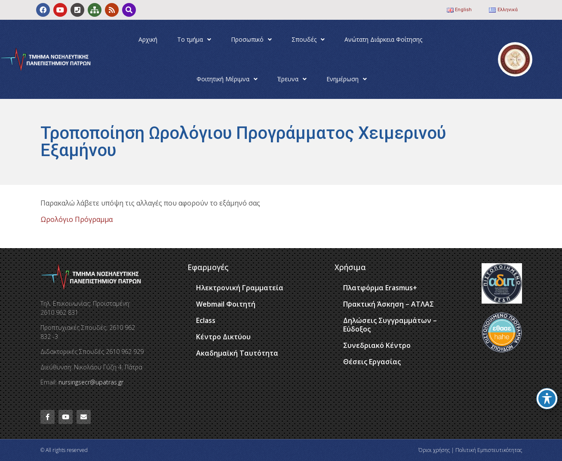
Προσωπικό (251, 39)
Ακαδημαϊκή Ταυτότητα (237, 353)
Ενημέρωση (346, 79)
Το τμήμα (194, 39)
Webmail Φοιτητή (225, 304)
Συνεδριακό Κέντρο (377, 345)
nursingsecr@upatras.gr (90, 382)
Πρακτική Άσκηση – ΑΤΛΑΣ (388, 304)
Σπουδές (308, 39)
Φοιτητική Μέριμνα (227, 79)
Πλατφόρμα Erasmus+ (380, 287)
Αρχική (147, 39)
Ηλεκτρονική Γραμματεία (239, 287)
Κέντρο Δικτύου (223, 336)
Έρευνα (292, 79)
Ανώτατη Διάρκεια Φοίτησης (383, 39)
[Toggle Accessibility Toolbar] (547, 398)
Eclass (205, 320)
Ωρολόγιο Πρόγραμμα (76, 219)
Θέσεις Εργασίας (372, 361)
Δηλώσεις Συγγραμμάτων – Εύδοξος (390, 325)
